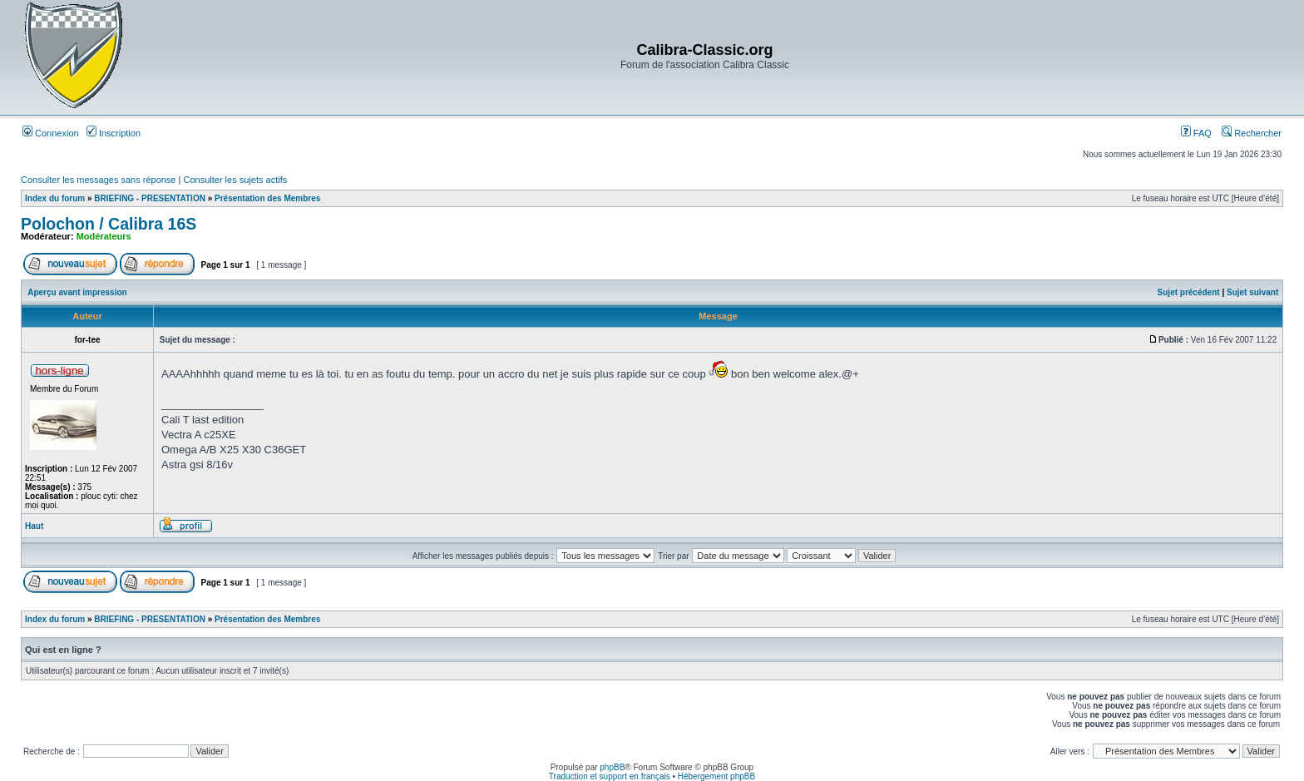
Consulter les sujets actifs (235, 180)
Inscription (113, 133)
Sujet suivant (1252, 292)
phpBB (612, 767)
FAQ (1196, 133)
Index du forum (55, 198)
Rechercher (1252, 133)
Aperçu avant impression (76, 292)
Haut (34, 526)
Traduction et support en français (609, 776)
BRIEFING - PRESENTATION (149, 198)
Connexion (50, 133)
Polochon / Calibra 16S (108, 224)
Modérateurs (104, 236)
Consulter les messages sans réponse (98, 180)
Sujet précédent (1189, 292)
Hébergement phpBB (716, 776)
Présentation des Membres (267, 198)
